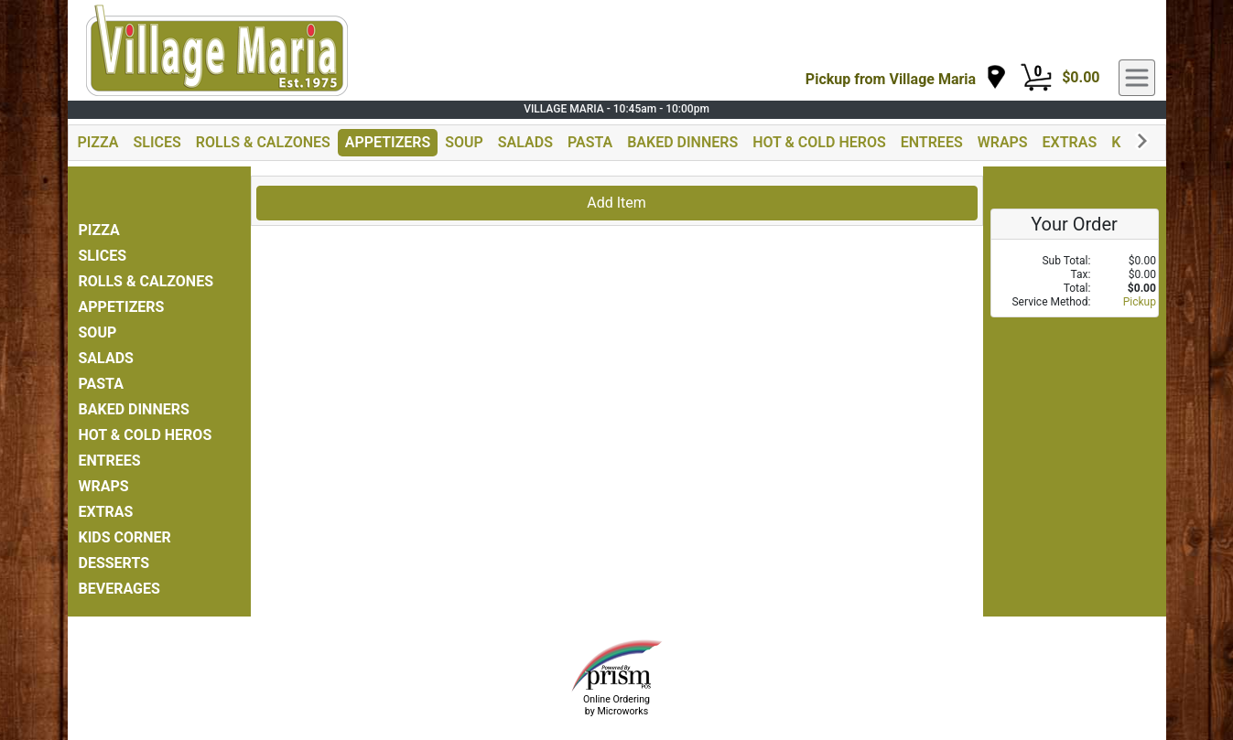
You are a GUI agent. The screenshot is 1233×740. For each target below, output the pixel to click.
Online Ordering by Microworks (616, 705)
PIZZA (98, 142)
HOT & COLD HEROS (819, 142)
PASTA (590, 142)
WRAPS (1003, 142)
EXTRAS (1070, 142)
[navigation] (906, 78)
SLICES (157, 142)
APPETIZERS (387, 142)
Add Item (616, 202)
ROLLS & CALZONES (263, 142)
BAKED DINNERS (682, 142)
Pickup (1139, 301)
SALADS (525, 142)
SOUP (464, 142)
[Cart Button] (1036, 78)
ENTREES (932, 142)
